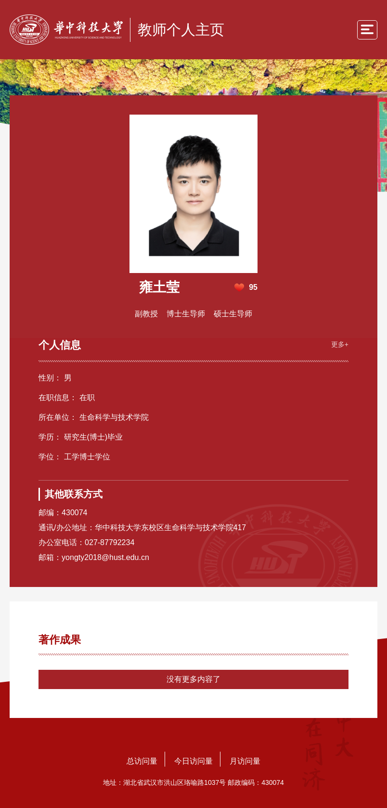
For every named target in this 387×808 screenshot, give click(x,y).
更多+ (339, 344)
